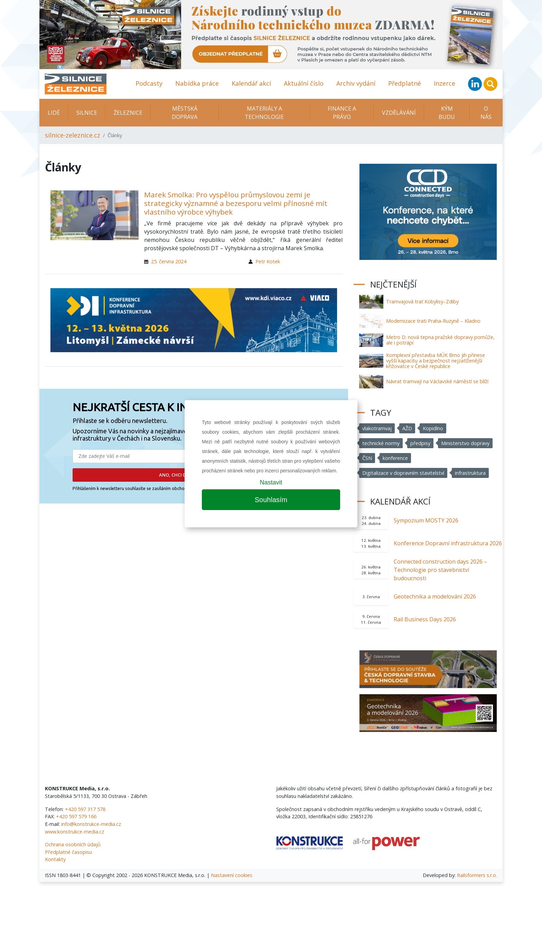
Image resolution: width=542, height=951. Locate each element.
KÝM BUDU (447, 113)
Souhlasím (271, 499)
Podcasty (149, 83)
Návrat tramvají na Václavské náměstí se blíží (437, 381)
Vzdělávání (399, 112)
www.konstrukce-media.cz (74, 831)
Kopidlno (433, 428)
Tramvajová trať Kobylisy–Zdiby (422, 301)
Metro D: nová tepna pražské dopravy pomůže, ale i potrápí (440, 340)
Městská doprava (184, 113)
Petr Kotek (267, 261)
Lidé (54, 112)
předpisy (420, 443)
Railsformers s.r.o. (477, 875)
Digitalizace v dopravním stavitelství (403, 473)
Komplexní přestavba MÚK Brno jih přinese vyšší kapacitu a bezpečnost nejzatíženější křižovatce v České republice (435, 360)
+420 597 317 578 (85, 809)
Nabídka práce (197, 83)
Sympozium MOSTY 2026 (426, 520)
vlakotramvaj (377, 428)
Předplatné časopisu (68, 852)
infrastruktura (470, 473)
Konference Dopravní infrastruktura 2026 (448, 543)
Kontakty (55, 859)
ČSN (367, 458)
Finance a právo (342, 113)
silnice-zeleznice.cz (72, 135)
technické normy (381, 443)
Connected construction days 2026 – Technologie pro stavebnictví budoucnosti (440, 570)
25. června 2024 (168, 261)
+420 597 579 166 (76, 816)
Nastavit (271, 482)
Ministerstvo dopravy (465, 443)
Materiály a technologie (264, 113)
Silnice (86, 112)
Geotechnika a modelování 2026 (435, 596)
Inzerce (444, 83)
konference (395, 458)
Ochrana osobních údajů (73, 844)
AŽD (407, 428)
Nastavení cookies (231, 875)
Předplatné (404, 83)
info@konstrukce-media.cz (91, 824)
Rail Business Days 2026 (425, 619)
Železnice (128, 112)
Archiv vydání (355, 83)
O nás (486, 113)
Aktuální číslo (304, 83)
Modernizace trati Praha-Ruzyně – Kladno (433, 321)
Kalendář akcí (251, 83)
